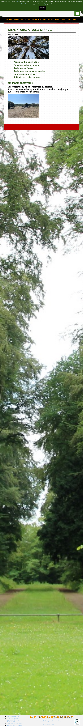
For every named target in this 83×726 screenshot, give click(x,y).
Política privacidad (49, 721)
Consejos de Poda (13, 720)
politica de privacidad (26, 4)
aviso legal (43, 4)
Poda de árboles (12, 722)
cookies (17, 1)
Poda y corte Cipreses (14, 724)
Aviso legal (39, 721)
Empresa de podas (13, 716)
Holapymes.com (48, 724)
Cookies (58, 721)
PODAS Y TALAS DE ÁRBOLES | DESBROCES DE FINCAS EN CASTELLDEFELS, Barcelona (41, 19)
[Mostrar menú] (77, 13)
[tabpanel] (43, 72)
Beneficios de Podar (13, 718)
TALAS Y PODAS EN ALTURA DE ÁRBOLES (51, 717)
